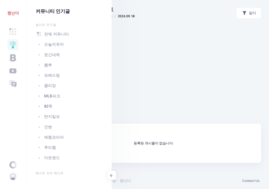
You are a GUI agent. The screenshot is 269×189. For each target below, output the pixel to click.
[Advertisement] (190, 38)
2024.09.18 (199, 16)
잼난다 (198, 180)
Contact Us (251, 181)
